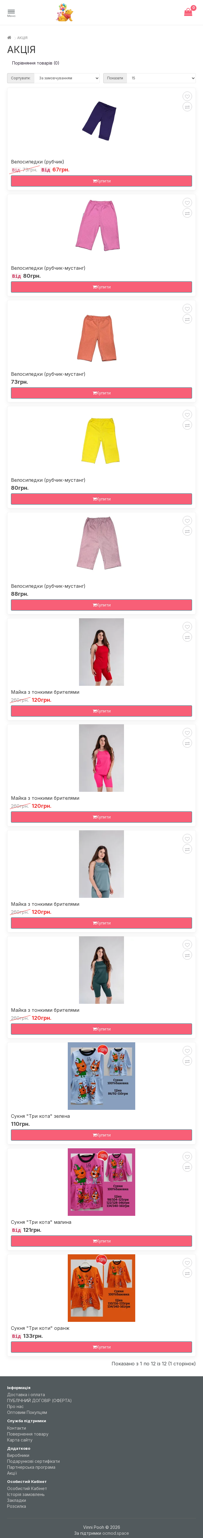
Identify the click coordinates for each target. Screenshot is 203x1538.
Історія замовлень (26, 1494)
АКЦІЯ (22, 38)
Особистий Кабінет (27, 1488)
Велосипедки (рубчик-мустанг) (48, 268)
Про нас (15, 1406)
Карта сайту (20, 1439)
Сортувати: (20, 78)
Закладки (16, 1500)
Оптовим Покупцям (27, 1412)
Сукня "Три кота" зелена (40, 1116)
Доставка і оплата (26, 1394)
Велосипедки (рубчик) (37, 162)
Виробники (18, 1455)
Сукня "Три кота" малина (41, 1222)
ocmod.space (115, 1533)
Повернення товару (28, 1433)
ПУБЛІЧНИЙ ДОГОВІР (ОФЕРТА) (39, 1400)
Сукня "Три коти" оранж (40, 1328)
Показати (115, 78)
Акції (12, 1473)
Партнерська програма (31, 1467)
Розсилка (16, 1506)
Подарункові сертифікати (33, 1461)
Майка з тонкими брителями (45, 692)
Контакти (16, 1428)
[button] (11, 13)
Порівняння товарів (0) (35, 62)
